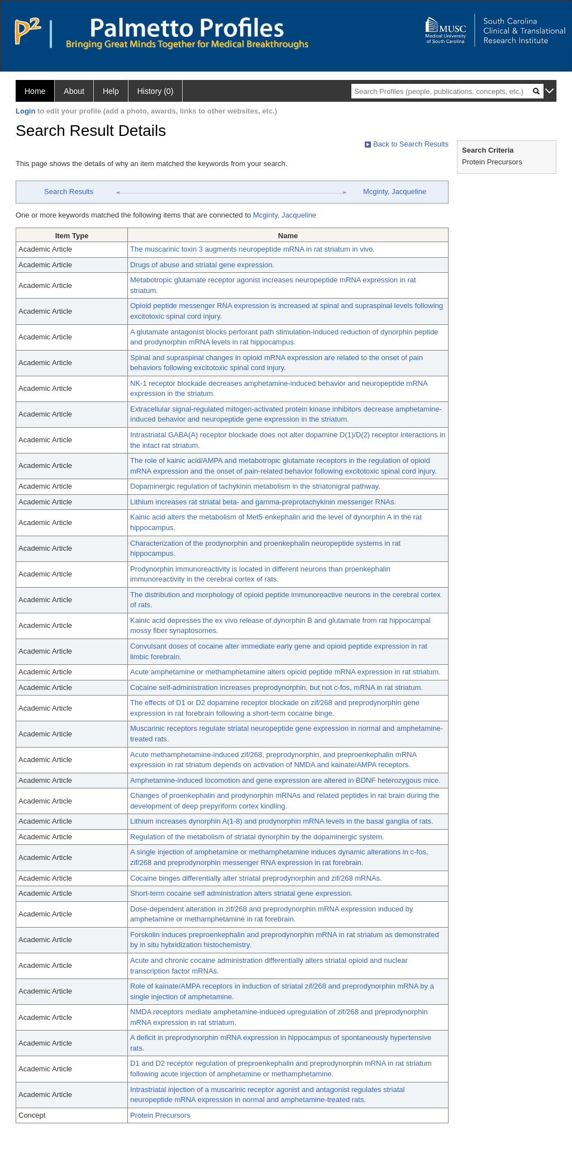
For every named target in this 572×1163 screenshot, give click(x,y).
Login (25, 111)
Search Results (68, 191)
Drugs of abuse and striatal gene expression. (202, 265)
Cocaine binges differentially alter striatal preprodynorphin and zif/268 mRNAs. (256, 878)
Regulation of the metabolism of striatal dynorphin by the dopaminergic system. (257, 837)
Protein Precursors (160, 1115)
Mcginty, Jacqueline (394, 191)
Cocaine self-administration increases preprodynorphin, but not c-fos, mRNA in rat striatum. (276, 687)
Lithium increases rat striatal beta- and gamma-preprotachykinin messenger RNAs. (263, 502)
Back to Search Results (407, 144)
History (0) (155, 91)
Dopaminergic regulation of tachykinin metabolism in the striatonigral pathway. (255, 486)
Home (35, 91)
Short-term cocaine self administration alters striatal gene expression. (241, 893)
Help (111, 91)
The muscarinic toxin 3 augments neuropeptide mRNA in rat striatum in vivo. (252, 249)
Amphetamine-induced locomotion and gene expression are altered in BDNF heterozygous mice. (285, 780)
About (74, 91)
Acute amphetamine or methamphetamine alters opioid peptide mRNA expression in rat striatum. (285, 672)
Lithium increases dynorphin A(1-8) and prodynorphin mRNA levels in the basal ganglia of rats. (281, 821)
